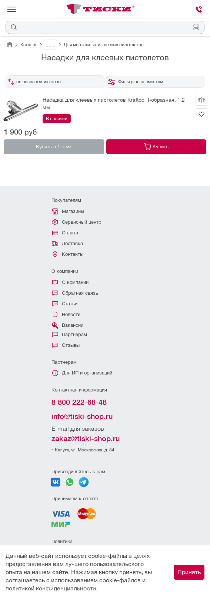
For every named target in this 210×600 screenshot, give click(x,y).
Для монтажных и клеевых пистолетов (103, 44)
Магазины (68, 211)
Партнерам (69, 334)
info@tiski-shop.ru (82, 416)
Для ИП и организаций (82, 373)
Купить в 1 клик (54, 146)
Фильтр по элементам (135, 82)
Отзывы (66, 345)
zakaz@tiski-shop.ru (85, 438)
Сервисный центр (76, 222)
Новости (66, 314)
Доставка (67, 243)
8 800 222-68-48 (79, 402)
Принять (189, 572)
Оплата (65, 232)
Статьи (64, 303)
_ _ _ (50, 44)
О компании (70, 282)
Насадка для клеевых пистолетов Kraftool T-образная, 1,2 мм (114, 103)
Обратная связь (75, 293)
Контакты (68, 254)
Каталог (28, 44)
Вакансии (67, 325)
